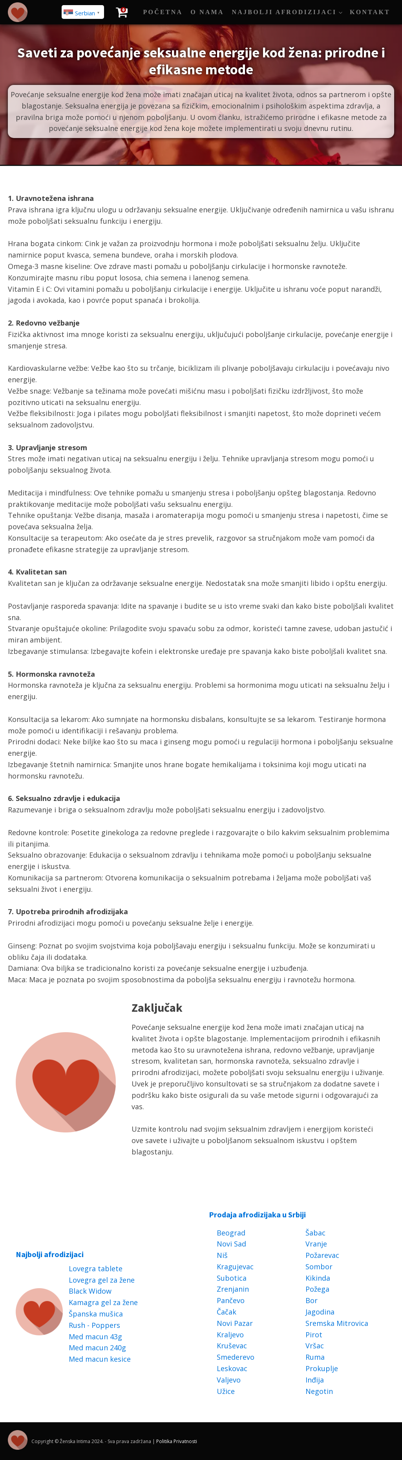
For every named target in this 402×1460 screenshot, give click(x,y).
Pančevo (231, 1300)
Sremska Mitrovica (336, 1323)
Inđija (314, 1380)
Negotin (319, 1391)
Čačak (226, 1311)
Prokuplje (321, 1368)
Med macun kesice (100, 1359)
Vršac (314, 1345)
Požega (317, 1289)
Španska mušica (96, 1313)
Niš (222, 1255)
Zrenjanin (233, 1289)
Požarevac (322, 1255)
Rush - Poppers (94, 1325)
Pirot (313, 1334)
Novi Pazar (235, 1323)
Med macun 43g (95, 1336)
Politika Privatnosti (176, 1441)
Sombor (319, 1266)
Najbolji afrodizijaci (284, 12)
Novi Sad (231, 1243)
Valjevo (229, 1380)
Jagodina (319, 1311)
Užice (226, 1391)
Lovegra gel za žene (102, 1280)
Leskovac (232, 1368)
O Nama (207, 12)
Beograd (231, 1232)
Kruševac (232, 1345)
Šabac (315, 1232)
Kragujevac (235, 1266)
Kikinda (317, 1278)
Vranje (316, 1243)
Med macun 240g (97, 1347)
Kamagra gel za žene (103, 1302)
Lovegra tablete (95, 1268)
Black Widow (90, 1291)
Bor (311, 1300)
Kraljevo (230, 1334)
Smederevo (235, 1357)
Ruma (315, 1357)
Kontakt (370, 12)
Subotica (232, 1278)
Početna (163, 12)
